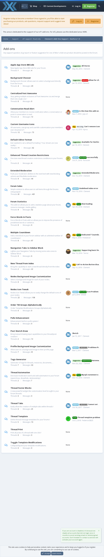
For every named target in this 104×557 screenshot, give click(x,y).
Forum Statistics (19, 201)
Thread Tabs (17, 403)
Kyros (85, 129)
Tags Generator (18, 359)
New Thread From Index (22, 263)
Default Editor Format (21, 139)
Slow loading (82, 204)
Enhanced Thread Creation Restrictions (30, 155)
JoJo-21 (85, 114)
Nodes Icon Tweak (20, 289)
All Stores (81, 66)
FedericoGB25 (87, 420)
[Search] (99, 6)
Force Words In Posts (21, 217)
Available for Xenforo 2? (87, 142)
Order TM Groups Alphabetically (26, 305)
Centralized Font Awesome (24, 93)
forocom (86, 160)
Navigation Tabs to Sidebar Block (27, 248)
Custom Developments (56, 6)
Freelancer (87, 238)
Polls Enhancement (20, 318)
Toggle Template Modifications (26, 442)
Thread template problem (86, 417)
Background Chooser (21, 78)
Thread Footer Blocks (21, 388)
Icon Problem (85, 292)
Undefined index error (85, 188)
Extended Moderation (21, 170)
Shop (35, 6)
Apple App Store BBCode (22, 64)
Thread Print (17, 429)
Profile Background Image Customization (31, 346)
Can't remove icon (86, 126)
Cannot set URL (86, 404)
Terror (85, 253)
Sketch (75, 333)
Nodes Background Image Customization (31, 276)
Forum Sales (16, 186)
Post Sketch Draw (19, 331)
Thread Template (19, 416)
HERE (85, 32)
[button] (40, 6)
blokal (83, 295)
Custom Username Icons (22, 124)
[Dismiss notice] (99, 531)
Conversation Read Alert (22, 108)
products (20, 21)
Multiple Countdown (20, 232)
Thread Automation (20, 372)
